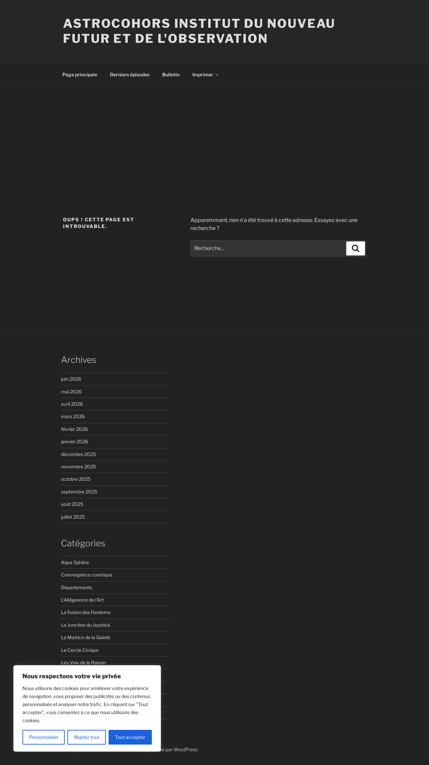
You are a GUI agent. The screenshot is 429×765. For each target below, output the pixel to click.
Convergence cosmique (86, 575)
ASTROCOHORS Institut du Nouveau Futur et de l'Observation (199, 31)
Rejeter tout (86, 737)
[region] (87, 708)
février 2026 (74, 429)
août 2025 (72, 504)
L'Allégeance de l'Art (82, 600)
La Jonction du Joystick (85, 625)
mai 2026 (71, 391)
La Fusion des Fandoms (86, 612)
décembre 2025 (78, 454)
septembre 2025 (79, 491)
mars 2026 (73, 416)
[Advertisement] (214, 136)
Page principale (79, 74)
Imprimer (206, 74)
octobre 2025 (75, 479)
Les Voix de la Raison (83, 662)
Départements (76, 587)
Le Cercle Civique (80, 650)
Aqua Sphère (75, 562)
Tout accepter (130, 737)
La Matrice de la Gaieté (85, 637)
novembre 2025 (78, 466)
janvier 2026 (74, 441)
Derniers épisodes (129, 74)
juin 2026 (71, 379)
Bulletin (171, 74)
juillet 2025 (73, 517)
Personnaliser (43, 737)
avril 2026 (72, 404)
